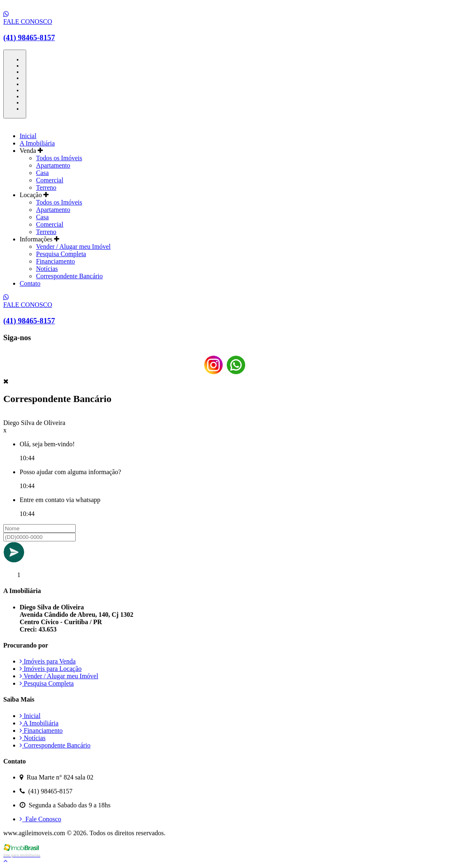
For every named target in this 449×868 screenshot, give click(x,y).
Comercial (49, 180)
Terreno (46, 187)
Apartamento (53, 165)
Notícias (47, 268)
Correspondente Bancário (69, 276)
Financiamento (55, 261)
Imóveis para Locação (50, 668)
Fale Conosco (40, 819)
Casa (42, 172)
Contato (30, 283)
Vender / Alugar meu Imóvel (73, 246)
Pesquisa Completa (61, 253)
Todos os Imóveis (59, 158)
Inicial (28, 135)
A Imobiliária (37, 143)
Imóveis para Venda (48, 661)
